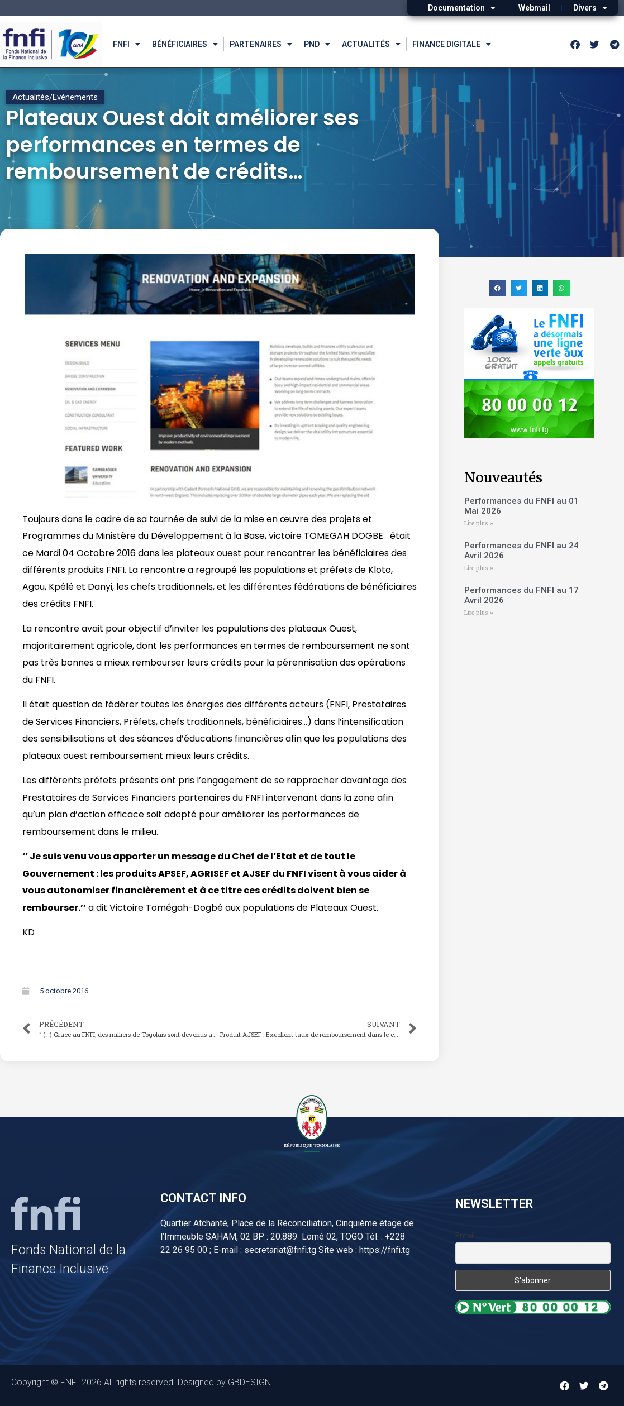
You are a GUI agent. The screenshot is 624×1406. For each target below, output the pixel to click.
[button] (497, 288)
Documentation (462, 8)
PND (317, 44)
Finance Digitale (451, 44)
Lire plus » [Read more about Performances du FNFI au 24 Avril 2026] (478, 568)
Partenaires (261, 44)
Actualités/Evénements (55, 97)
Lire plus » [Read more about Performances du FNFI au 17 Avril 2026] (478, 612)
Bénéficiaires (185, 44)
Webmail (534, 7)
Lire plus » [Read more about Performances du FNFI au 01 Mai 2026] (478, 523)
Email (465, 1235)
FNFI (126, 44)
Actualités (371, 44)
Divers (590, 8)
